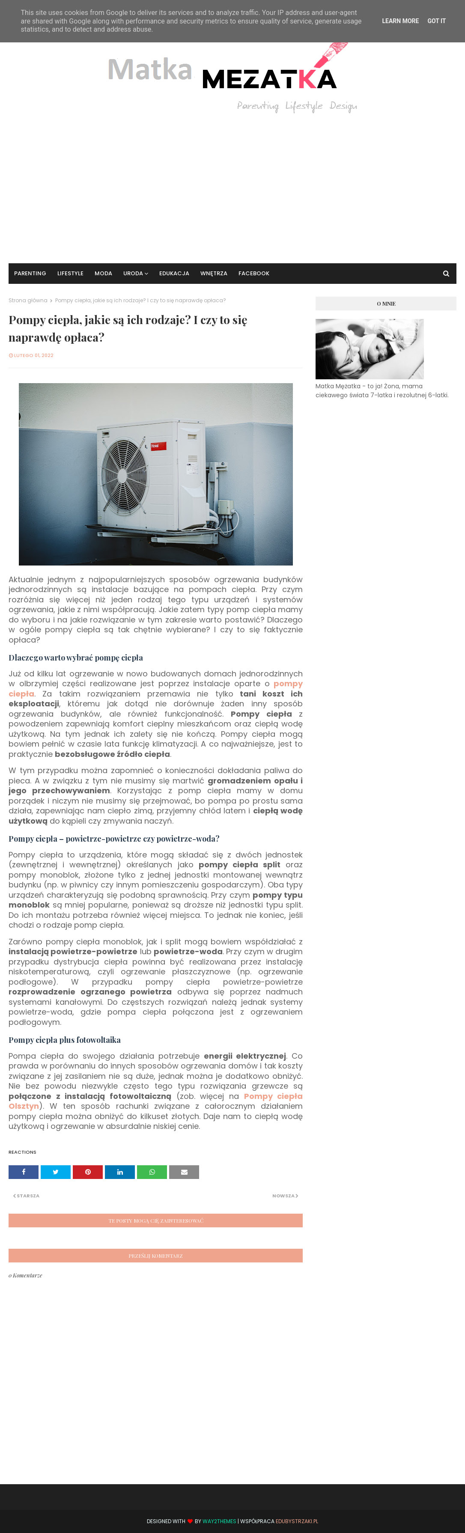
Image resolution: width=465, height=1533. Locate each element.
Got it (436, 21)
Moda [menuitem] (103, 273)
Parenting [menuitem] (30, 273)
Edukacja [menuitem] (174, 273)
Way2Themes (219, 1521)
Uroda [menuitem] (133, 273)
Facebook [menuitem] (253, 273)
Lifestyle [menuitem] (70, 273)
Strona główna (28, 300)
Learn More (400, 21)
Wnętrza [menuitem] (213, 273)
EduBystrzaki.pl (297, 1521)
